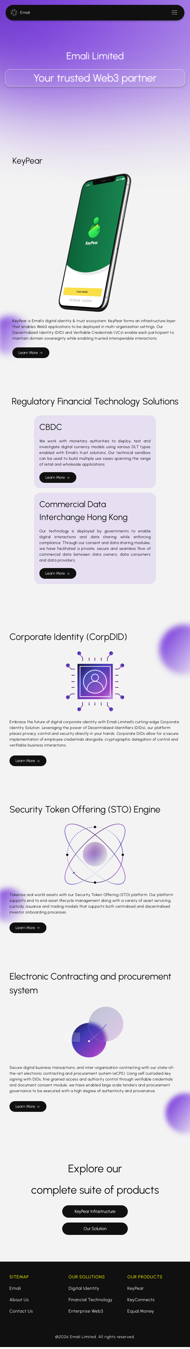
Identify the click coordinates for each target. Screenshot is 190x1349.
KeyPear (135, 1290)
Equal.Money (140, 1313)
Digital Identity (84, 1290)
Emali (25, 12)
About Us (19, 1301)
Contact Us (21, 1313)
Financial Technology (90, 1301)
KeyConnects (141, 1301)
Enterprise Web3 (86, 1313)
